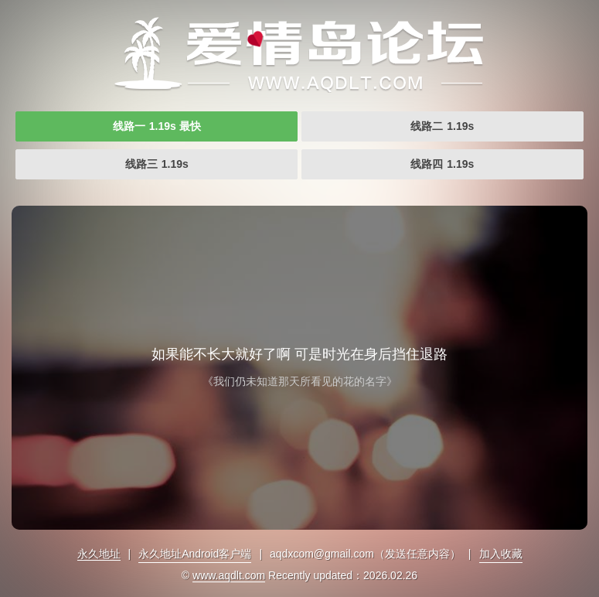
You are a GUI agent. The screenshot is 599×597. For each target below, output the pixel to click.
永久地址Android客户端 (194, 554)
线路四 (442, 164)
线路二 (442, 126)
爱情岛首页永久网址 (299, 54)
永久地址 (99, 554)
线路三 (157, 164)
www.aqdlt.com (228, 575)
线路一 (157, 126)
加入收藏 (500, 554)
